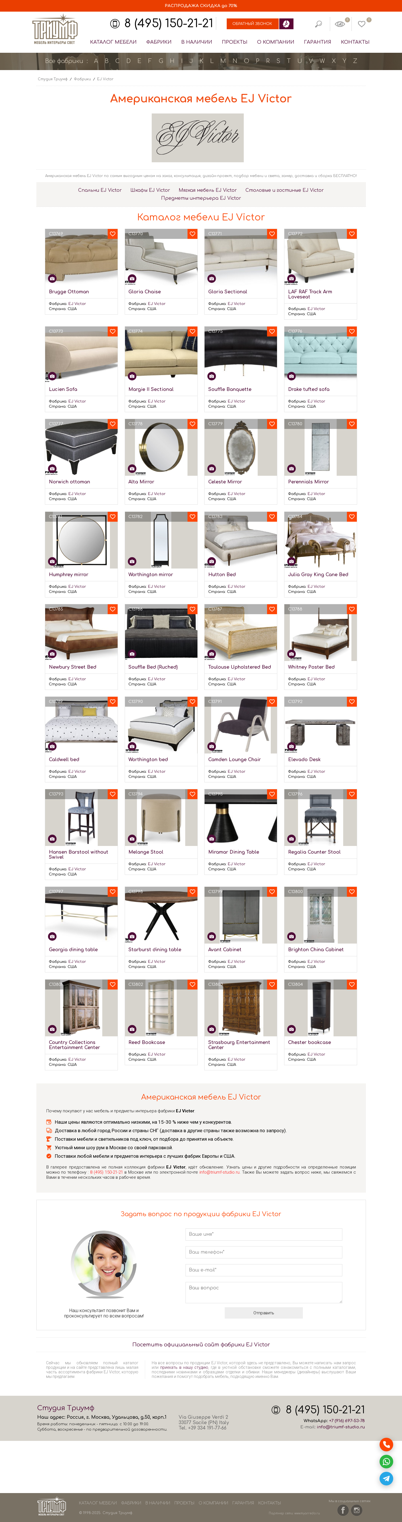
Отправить (263, 1312)
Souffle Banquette (229, 389)
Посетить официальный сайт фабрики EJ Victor (201, 1345)
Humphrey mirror (68, 574)
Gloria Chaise (144, 291)
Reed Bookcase (146, 1042)
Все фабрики (64, 61)
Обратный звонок (252, 24)
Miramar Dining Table (233, 852)
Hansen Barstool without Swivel (78, 855)
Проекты (234, 42)
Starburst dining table (154, 949)
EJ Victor (77, 304)
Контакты (355, 42)
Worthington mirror (150, 574)
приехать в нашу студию (184, 1367)
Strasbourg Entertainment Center (239, 1045)
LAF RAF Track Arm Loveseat (310, 294)
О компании (275, 42)
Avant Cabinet (224, 949)
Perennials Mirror (308, 482)
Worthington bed (148, 759)
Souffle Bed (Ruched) (153, 667)
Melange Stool (145, 852)
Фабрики (159, 42)
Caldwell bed (64, 759)
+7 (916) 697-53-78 (347, 1420)
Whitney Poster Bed (311, 667)
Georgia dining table (73, 949)
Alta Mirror (141, 482)
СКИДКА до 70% (201, 5)
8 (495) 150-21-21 (168, 23)
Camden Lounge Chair (234, 759)
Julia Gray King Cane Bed (318, 574)
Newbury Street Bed (72, 667)
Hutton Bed (222, 574)
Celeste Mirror (225, 482)
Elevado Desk (304, 759)
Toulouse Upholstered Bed (239, 667)
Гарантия (317, 42)
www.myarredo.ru (307, 1513)
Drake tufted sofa (309, 389)
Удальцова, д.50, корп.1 (139, 1417)
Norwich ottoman (69, 482)
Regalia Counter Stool (314, 852)
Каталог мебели (113, 42)
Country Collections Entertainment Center (74, 1045)
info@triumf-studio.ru (219, 1172)
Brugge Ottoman (69, 291)
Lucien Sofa (63, 389)
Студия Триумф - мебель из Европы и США (55, 29)
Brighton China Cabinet (316, 949)
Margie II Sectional (151, 389)
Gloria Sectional (227, 291)
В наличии (196, 42)
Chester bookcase (309, 1042)
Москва (100, 1417)
